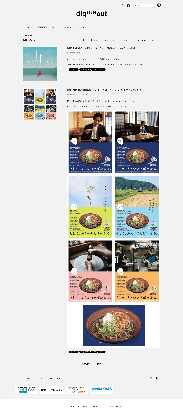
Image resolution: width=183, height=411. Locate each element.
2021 (96, 40)
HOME (30, 27)
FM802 (79, 406)
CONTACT (81, 27)
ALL (87, 40)
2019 (115, 40)
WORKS (67, 27)
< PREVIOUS (141, 40)
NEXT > (152, 40)
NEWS (42, 27)
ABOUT (54, 27)
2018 (125, 40)
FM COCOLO (86, 406)
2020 (106, 40)
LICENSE (41, 378)
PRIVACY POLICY (56, 378)
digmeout (91, 14)
